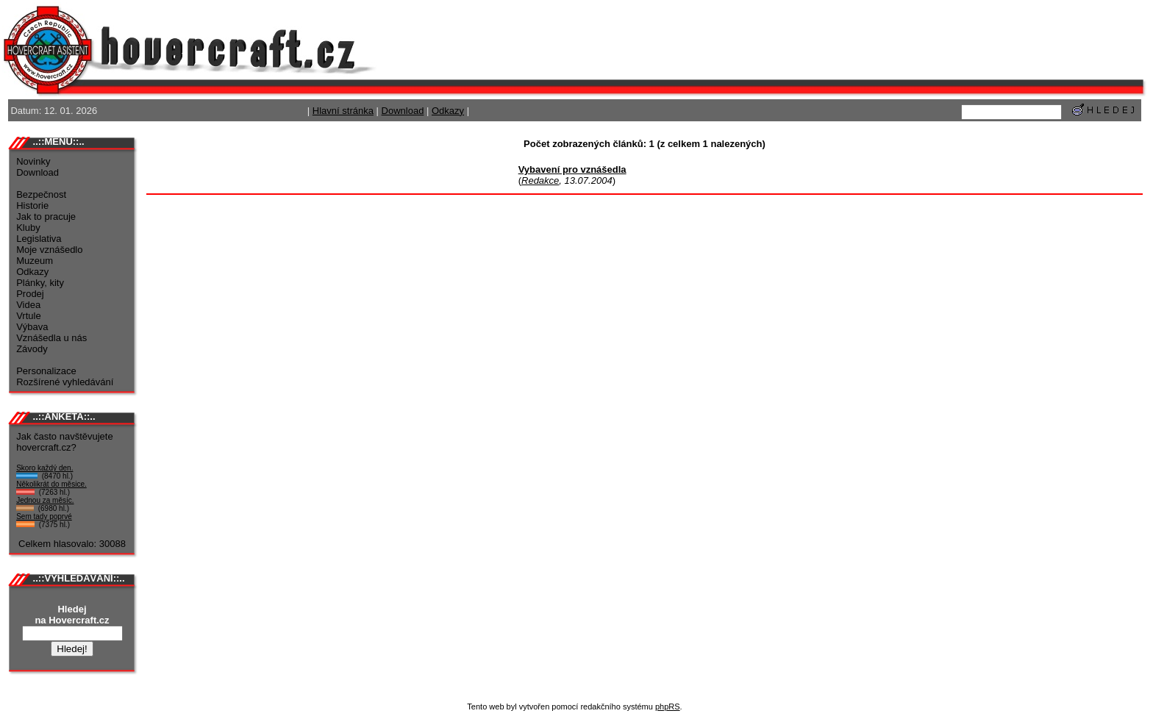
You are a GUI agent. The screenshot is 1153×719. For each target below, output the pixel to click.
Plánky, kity (40, 282)
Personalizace (46, 370)
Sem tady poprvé (44, 516)
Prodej (30, 293)
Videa (28, 304)
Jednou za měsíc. (45, 500)
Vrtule (28, 315)
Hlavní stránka (343, 110)
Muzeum (34, 260)
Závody (32, 348)
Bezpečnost (41, 194)
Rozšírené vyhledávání (64, 381)
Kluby (28, 227)
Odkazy (448, 110)
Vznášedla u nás (51, 337)
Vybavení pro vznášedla (572, 169)
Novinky (33, 161)
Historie (32, 205)
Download (403, 110)
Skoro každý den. (44, 468)
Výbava (32, 326)
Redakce (540, 180)
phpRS (667, 706)
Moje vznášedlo (49, 249)
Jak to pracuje (46, 216)
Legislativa (38, 238)
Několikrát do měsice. (51, 484)
